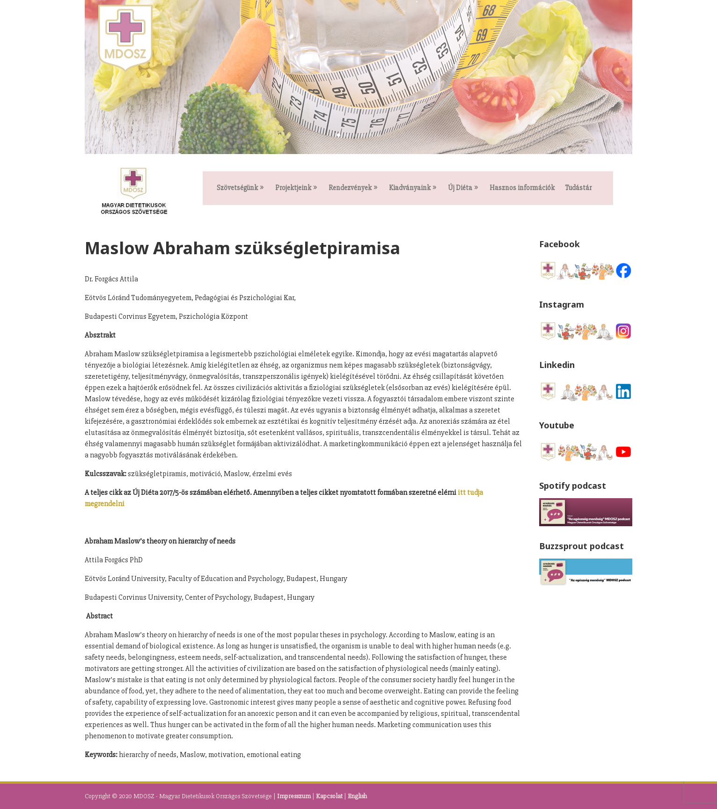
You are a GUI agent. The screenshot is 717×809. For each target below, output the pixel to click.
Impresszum (294, 796)
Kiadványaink (410, 188)
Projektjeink (293, 188)
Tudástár (578, 188)
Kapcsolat (329, 796)
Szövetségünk (237, 188)
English (357, 796)
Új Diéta (460, 188)
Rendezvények (350, 188)
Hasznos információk (522, 188)
